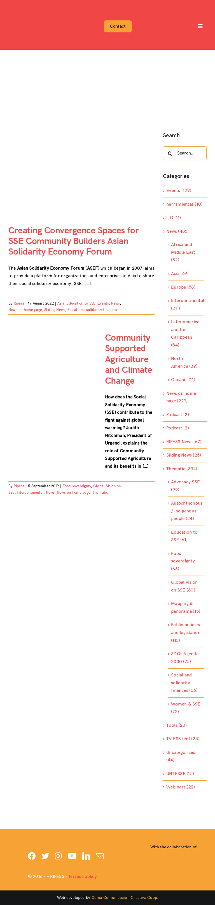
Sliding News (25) (183, 455)
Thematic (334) (181, 469)
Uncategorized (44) (180, 756)
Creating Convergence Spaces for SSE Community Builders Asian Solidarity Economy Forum (73, 241)
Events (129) (178, 190)
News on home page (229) (181, 397)
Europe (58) (183, 287)
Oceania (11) (183, 380)
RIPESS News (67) (183, 442)
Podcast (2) (177, 414)
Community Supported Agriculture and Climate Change (128, 359)
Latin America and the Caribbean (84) (185, 333)
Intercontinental (30, 492)
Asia (60, 303)
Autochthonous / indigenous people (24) (186, 511)
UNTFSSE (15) (180, 773)
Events (103, 303)
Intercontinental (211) (186, 304)
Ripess (19, 303)
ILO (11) (173, 217)
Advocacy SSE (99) (185, 486)
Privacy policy (83, 876)
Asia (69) (179, 273)
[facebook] (32, 856)
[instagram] (58, 856)
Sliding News (55, 310)
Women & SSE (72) (185, 708)
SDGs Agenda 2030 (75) (184, 657)
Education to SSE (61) (184, 536)
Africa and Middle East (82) (183, 252)
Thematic (100, 492)
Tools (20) (176, 725)
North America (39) (184, 362)
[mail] (100, 856)
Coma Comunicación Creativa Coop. (125, 897)
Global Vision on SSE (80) (184, 586)
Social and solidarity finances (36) (184, 683)
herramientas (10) (184, 204)
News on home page (25, 310)
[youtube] (72, 856)
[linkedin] (86, 856)
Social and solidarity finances (92, 310)
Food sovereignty (77, 486)
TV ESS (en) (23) (182, 739)
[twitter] (45, 856)
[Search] (170, 153)
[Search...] (185, 153)
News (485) (177, 231)
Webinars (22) (180, 787)
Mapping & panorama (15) (185, 607)
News (115, 303)
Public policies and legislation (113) (185, 632)
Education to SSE (80, 303)
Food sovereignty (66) (183, 561)
